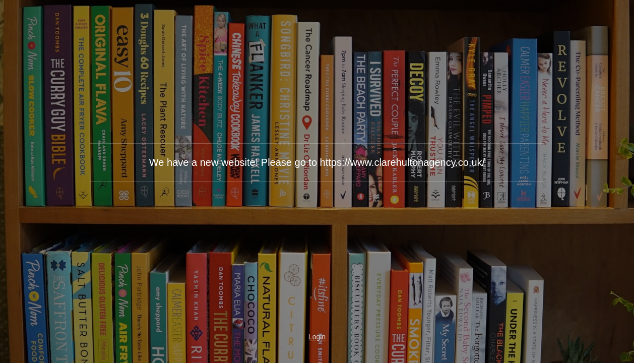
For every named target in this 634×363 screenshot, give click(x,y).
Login (317, 337)
